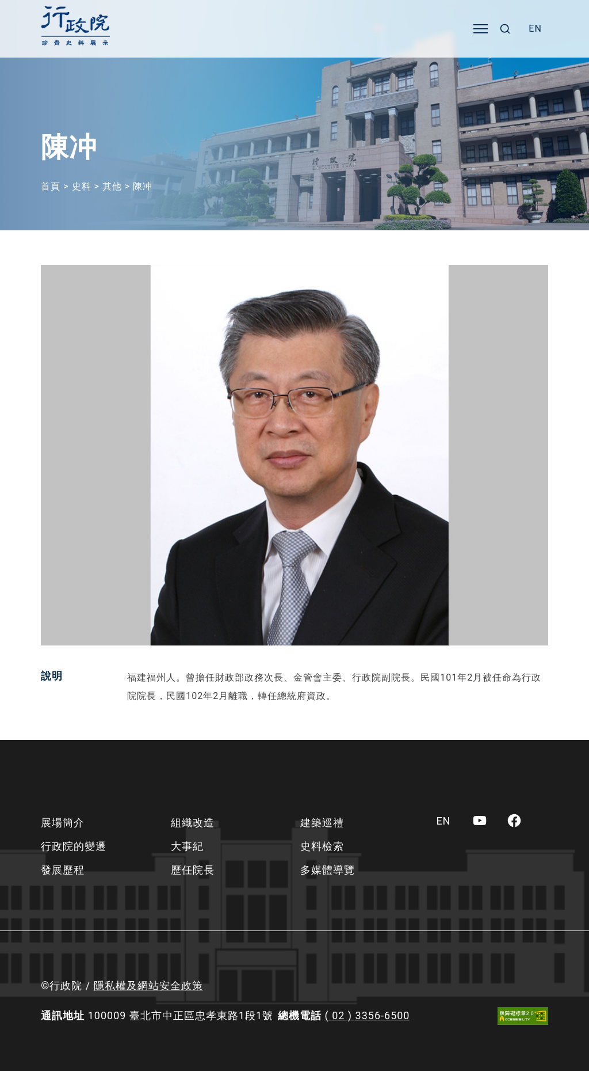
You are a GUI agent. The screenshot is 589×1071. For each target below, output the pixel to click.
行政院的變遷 (73, 846)
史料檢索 (322, 846)
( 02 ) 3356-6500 (367, 1015)
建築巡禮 (322, 822)
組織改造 (193, 822)
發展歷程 (63, 870)
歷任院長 (193, 870)
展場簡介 (63, 822)
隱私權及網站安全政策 (148, 985)
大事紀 (187, 846)
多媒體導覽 (327, 870)
